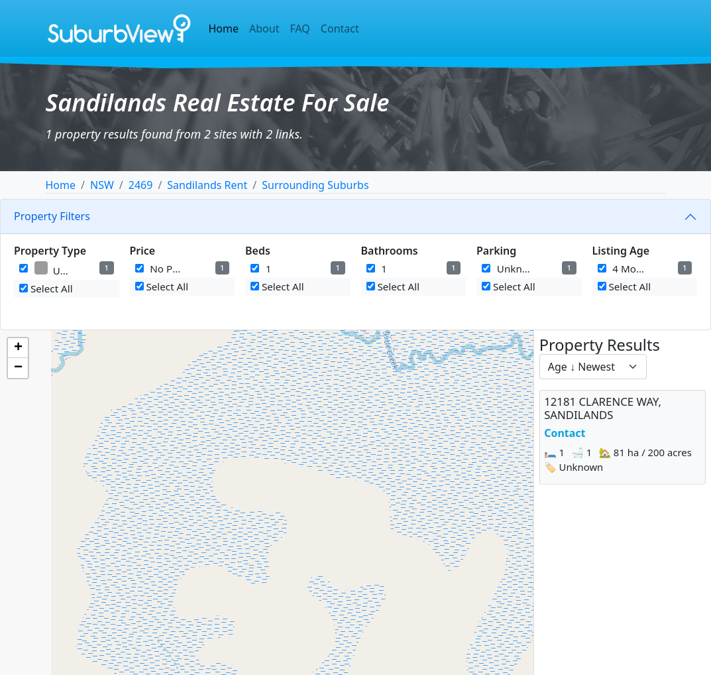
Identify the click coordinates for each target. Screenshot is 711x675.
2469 (141, 185)
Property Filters (52, 216)
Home (224, 28)
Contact (340, 28)
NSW (102, 185)
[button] (18, 348)
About (264, 28)
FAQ (299, 28)
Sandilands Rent (207, 185)
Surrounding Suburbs (315, 185)
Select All (46, 288)
